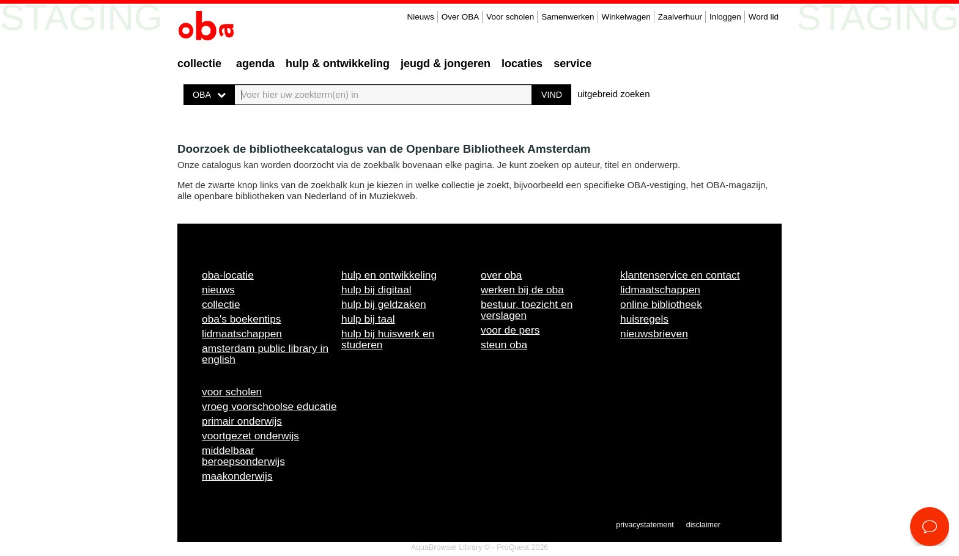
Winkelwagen (626, 16)
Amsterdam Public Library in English (265, 353)
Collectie (199, 63)
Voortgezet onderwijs (250, 436)
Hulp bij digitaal (376, 289)
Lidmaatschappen (242, 333)
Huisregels (644, 319)
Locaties (522, 63)
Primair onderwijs (242, 421)
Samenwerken (567, 16)
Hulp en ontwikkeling (389, 275)
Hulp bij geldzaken (383, 304)
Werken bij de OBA (522, 289)
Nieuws (420, 16)
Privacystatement (644, 525)
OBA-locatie (228, 275)
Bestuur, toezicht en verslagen (526, 309)
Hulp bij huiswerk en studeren (387, 339)
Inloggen (725, 16)
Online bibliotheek (661, 304)
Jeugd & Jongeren (446, 63)
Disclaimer (703, 525)
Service (572, 63)
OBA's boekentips (241, 319)
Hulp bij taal (368, 319)
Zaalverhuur (680, 16)
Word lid (764, 16)
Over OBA (461, 16)
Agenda (255, 63)
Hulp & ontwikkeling (338, 63)
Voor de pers (510, 330)
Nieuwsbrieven (654, 333)
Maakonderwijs (237, 476)
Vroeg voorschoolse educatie (269, 406)
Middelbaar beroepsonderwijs (243, 455)
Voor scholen (510, 16)
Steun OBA (504, 344)
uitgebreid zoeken (613, 94)
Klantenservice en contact (680, 275)
